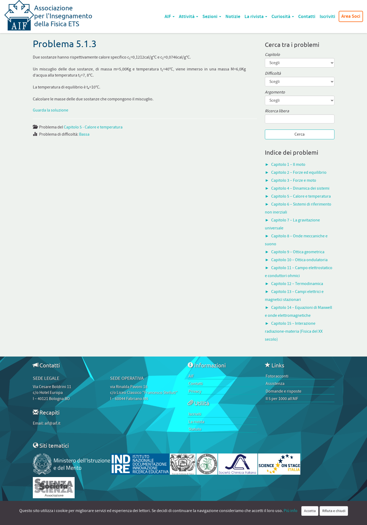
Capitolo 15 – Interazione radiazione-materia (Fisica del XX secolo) (294, 331)
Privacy (194, 391)
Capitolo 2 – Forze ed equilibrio (299, 172)
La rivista (255, 16)
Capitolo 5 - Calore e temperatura (93, 127)
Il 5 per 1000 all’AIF (282, 398)
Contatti (306, 16)
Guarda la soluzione (50, 110)
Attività (188, 16)
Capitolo (272, 55)
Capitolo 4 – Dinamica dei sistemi (300, 188)
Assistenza (275, 383)
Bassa (84, 134)
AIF (170, 16)
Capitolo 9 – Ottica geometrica (297, 252)
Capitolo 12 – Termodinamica (297, 283)
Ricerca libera (277, 111)
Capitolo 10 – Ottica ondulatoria (299, 259)
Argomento (275, 92)
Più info (290, 510)
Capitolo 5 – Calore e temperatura (301, 196)
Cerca (299, 134)
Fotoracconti (277, 376)
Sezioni (211, 16)
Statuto (194, 429)
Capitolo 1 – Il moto (288, 164)
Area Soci (350, 16)
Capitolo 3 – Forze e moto (293, 180)
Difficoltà (273, 73)
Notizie (232, 16)
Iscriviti (327, 16)
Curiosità (282, 16)
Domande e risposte (283, 391)
